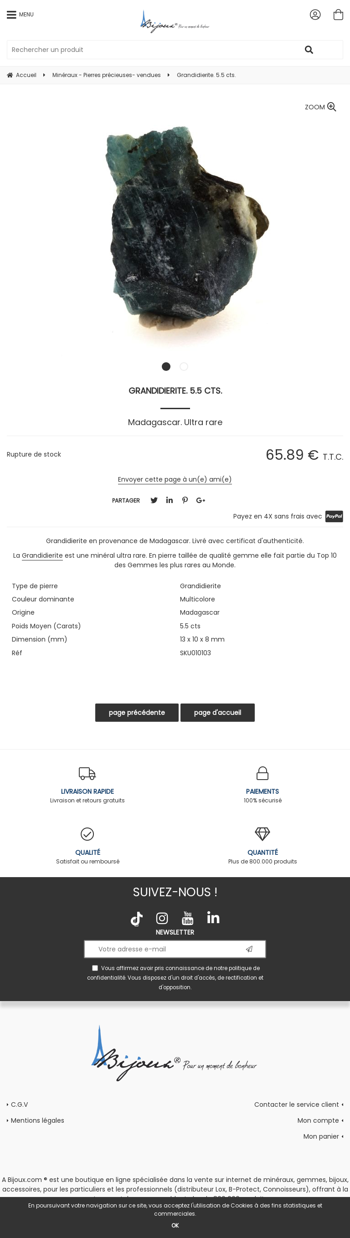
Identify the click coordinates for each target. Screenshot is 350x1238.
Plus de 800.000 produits (262, 846)
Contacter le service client (296, 1104)
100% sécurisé (262, 785)
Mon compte (318, 1120)
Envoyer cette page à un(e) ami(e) (175, 479)
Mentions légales (37, 1120)
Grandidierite (42, 555)
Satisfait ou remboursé (87, 846)
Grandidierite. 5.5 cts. (175, 390)
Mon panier (321, 1136)
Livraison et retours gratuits (87, 785)
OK (175, 1225)
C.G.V (19, 1104)
